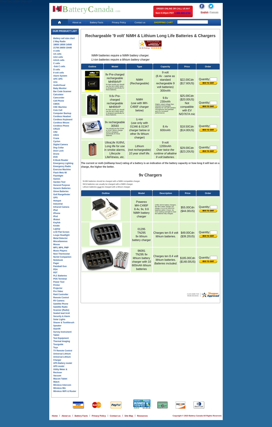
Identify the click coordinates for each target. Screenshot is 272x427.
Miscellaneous (60, 241)
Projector (57, 288)
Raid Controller (60, 294)
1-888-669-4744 (182, 13)
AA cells (57, 54)
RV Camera (58, 300)
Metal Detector (60, 238)
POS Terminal (60, 279)
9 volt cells (58, 72)
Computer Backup (62, 113)
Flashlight (58, 176)
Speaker (57, 325)
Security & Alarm (61, 316)
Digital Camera (60, 144)
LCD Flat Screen (61, 232)
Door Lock (58, 151)
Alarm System (60, 76)
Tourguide (58, 344)
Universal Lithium (62, 354)
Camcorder (58, 97)
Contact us (140, 22)
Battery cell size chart (64, 38)
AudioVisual (59, 85)
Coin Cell (57, 110)
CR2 (55, 132)
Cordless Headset (62, 116)
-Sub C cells (59, 66)
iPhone (56, 213)
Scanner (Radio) (61, 310)
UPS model (58, 366)
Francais (214, 12)
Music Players (60, 251)
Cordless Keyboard (62, 119)
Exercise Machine (62, 169)
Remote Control (61, 297)
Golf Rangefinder (61, 194)
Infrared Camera (61, 207)
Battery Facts (96, 22)
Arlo (55, 82)
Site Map (129, 416)
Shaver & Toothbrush (63, 322)
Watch (56, 382)
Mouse (56, 244)
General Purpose (61, 185)
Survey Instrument (62, 332)
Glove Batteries (61, 191)
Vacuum (57, 375)
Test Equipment (61, 338)
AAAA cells (58, 60)
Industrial (58, 204)
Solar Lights (59, 319)
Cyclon (56, 141)
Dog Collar (58, 147)
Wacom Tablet (60, 379)
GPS (55, 197)
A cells (56, 51)
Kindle (56, 226)
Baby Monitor (60, 88)
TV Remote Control (62, 350)
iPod (55, 216)
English (204, 12)
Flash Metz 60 (60, 172)
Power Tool (58, 282)
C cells (56, 63)
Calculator (58, 94)
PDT (55, 272)
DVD (55, 157)
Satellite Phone (60, 304)
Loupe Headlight (61, 235)
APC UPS (57, 79)
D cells (56, 69)
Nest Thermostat (61, 254)
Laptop (56, 229)
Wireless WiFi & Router (64, 391)
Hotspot (57, 201)
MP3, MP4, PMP (61, 247)
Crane (56, 138)
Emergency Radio (62, 166)
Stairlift (56, 329)
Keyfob (56, 222)
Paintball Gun (60, 266)
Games (56, 179)
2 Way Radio (59, 41)
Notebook (58, 260)
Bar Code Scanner (62, 91)
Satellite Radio (60, 307)
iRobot (56, 219)
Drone (56, 154)
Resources (142, 416)
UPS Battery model (62, 363)
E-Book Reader (60, 160)
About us (76, 22)
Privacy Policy (119, 22)
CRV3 (56, 135)
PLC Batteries (60, 275)
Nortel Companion (62, 257)
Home (55, 416)
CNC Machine (60, 107)
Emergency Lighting (63, 163)
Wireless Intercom (62, 385)
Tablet (56, 335)
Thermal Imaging (61, 341)
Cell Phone (58, 101)
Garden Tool (59, 182)
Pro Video (58, 291)
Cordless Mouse (61, 122)
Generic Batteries (61, 188)
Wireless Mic (59, 388)
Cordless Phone (61, 126)
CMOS (56, 104)
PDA (55, 269)
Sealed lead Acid (61, 313)
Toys (55, 347)
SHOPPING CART (163, 22)
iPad (55, 210)
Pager (56, 263)
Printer (56, 285)
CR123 (56, 129)
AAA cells (58, 57)
